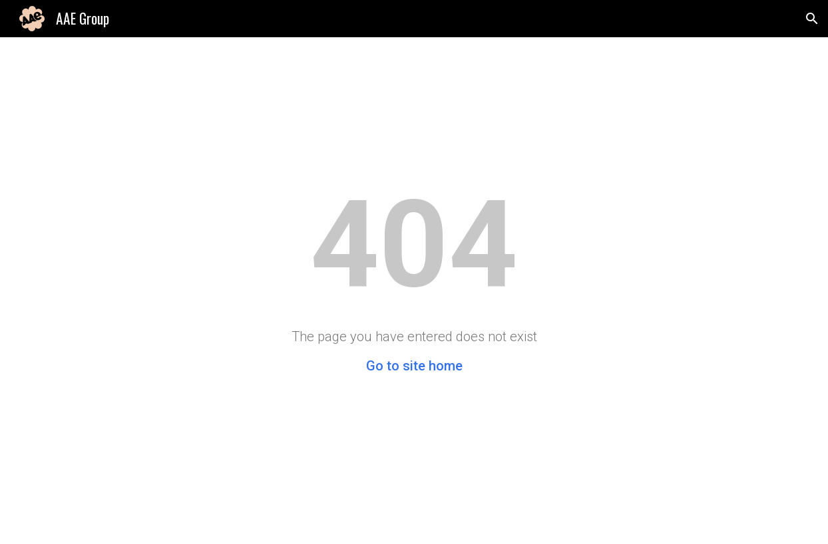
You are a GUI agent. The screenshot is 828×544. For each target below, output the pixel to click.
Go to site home (414, 366)
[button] (812, 19)
